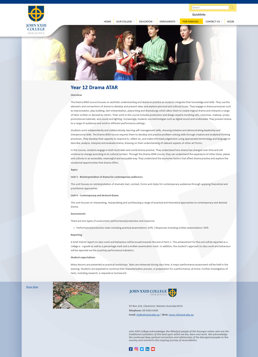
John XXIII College (36, 20)
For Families (190, 21)
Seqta (230, 21)
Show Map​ (32, 286)
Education (145, 21)
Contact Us (213, 21)
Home (107, 21)
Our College (124, 21)
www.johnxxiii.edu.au (181, 314)
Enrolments (167, 21)
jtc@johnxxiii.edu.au (148, 314)
